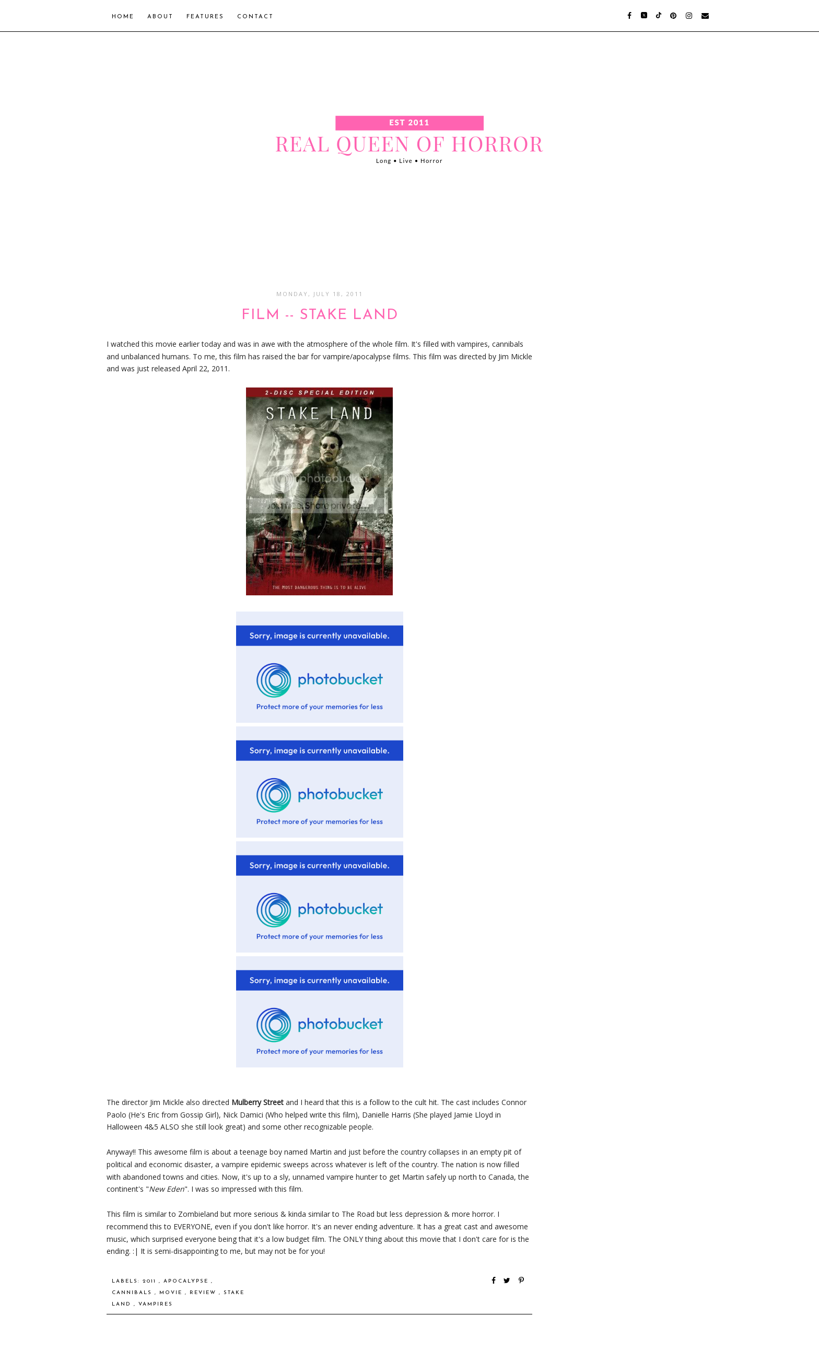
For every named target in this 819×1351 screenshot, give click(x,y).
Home (123, 17)
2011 (151, 1281)
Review (204, 1293)
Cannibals (133, 1293)
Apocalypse (187, 1281)
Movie (172, 1293)
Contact (255, 17)
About (160, 17)
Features (205, 17)
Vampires (155, 1304)
